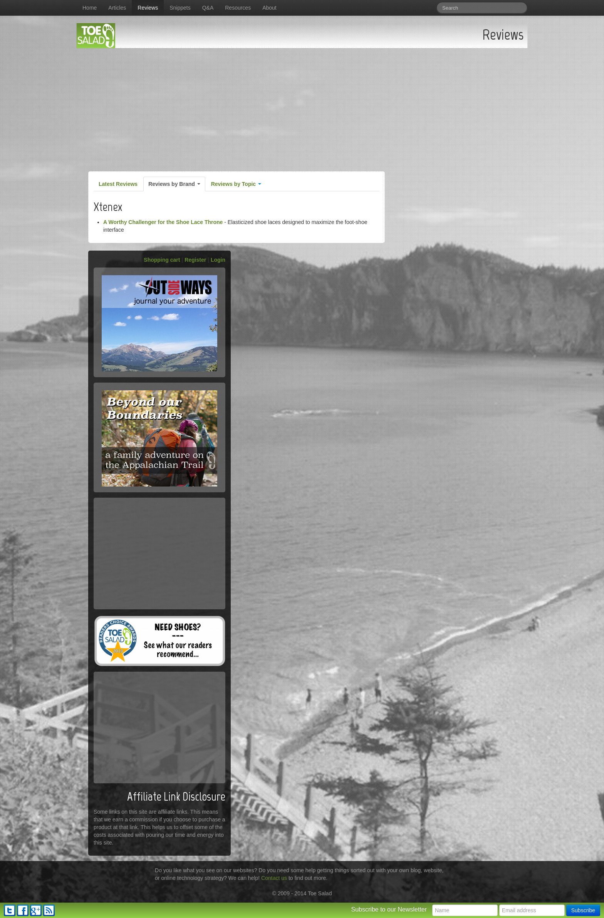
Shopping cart (162, 260)
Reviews (148, 8)
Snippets (179, 8)
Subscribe (583, 910)
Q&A (208, 8)
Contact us (274, 878)
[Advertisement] (302, 106)
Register (195, 260)
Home (89, 8)
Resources (238, 8)
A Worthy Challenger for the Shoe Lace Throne (163, 222)
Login (218, 260)
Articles (117, 8)
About (269, 8)
